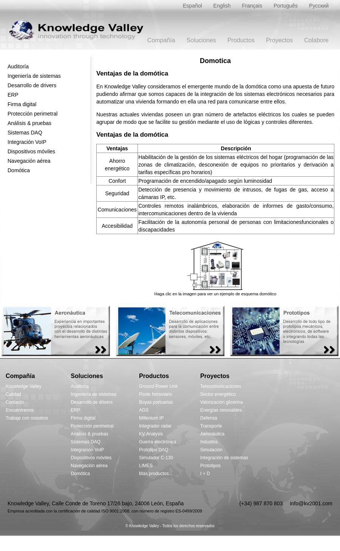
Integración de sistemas (224, 457)
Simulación (211, 449)
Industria (209, 442)
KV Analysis (151, 434)
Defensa (208, 418)
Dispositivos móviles (31, 151)
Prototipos (210, 465)
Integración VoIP (27, 142)
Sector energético (218, 394)
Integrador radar (155, 426)
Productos (241, 40)
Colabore (316, 40)
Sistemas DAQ (25, 133)
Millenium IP (151, 418)
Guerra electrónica (157, 442)
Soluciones (201, 40)
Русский (319, 6)
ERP (13, 95)
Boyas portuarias (156, 402)
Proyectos (279, 40)
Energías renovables (221, 410)
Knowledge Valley (24, 386)
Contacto (15, 402)
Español (192, 6)
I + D (205, 473)
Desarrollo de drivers (32, 85)
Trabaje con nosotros (27, 418)
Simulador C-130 (156, 457)
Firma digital (22, 104)
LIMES (146, 465)
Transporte (211, 426)
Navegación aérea (29, 161)
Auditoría (18, 66)
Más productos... (156, 473)
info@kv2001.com (311, 503)
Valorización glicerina (221, 402)
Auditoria (79, 386)
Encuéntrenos (20, 410)
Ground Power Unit (158, 386)
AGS (143, 410)
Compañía (161, 40)
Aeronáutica (212, 434)
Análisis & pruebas (29, 123)
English (222, 6)
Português (286, 6)
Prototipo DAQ (153, 449)
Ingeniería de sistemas (34, 76)
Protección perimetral (32, 114)
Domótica (19, 170)
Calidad (13, 394)
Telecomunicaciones (220, 386)
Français (252, 6)
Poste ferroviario (155, 394)
